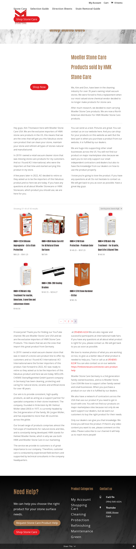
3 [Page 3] (72, 321)
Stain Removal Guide (88, 9)
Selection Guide (39, 9)
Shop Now (39, 87)
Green (76, 537)
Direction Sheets (62, 9)
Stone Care (20, 9)
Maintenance (82, 531)
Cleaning (78, 514)
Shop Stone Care (26, 532)
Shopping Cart (79, 506)
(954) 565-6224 (114, 501)
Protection (80, 520)
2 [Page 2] (68, 321)
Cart (106, 3)
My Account (95, 3)
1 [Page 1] (65, 321)
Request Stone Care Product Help (37, 523)
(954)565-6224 (81, 332)
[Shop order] (110, 208)
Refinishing (81, 525)
